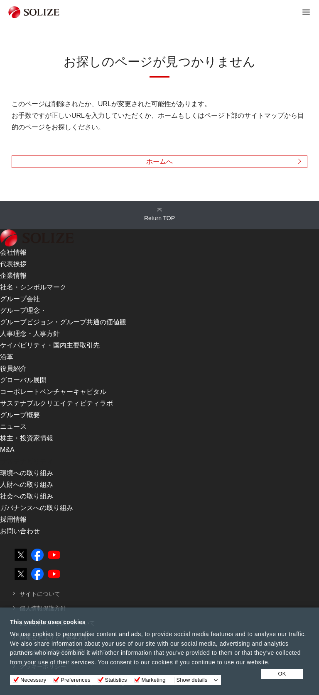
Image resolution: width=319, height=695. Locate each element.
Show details (192, 680)
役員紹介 (13, 368)
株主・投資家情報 (26, 438)
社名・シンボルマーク (33, 287)
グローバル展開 (23, 380)
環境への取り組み (26, 472)
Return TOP (159, 218)
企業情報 (13, 275)
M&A (7, 449)
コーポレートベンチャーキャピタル (53, 391)
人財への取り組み (26, 484)
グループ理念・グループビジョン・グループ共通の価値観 (63, 316)
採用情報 (13, 519)
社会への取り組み (26, 496)
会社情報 (13, 252)
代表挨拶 (13, 263)
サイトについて (40, 594)
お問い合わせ (20, 531)
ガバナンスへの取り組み (36, 507)
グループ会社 (20, 298)
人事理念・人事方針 (30, 333)
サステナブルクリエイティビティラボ (56, 403)
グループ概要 (20, 414)
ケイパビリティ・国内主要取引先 (50, 345)
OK (282, 674)
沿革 (6, 356)
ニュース (13, 426)
